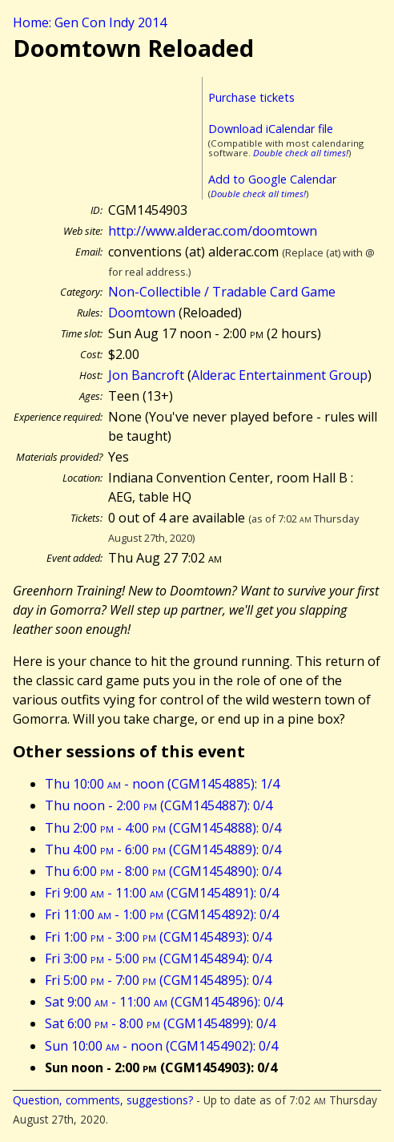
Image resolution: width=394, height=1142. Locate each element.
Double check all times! (300, 153)
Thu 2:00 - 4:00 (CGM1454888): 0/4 (163, 828)
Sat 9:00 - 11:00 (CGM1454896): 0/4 (164, 1002)
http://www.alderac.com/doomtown (212, 231)
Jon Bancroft (146, 375)
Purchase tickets (251, 97)
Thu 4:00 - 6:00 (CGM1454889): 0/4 (163, 849)
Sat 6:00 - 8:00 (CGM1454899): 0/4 (160, 1023)
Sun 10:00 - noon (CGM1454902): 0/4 (161, 1046)
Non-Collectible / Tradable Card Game (222, 292)
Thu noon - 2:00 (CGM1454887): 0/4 (158, 805)
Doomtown (141, 312)
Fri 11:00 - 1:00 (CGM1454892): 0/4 (162, 914)
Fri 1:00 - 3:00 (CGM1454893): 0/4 (158, 937)
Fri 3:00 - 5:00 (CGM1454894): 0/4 (158, 958)
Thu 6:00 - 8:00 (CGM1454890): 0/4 (163, 871)
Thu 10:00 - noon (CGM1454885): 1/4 (162, 784)
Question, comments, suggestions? (103, 1100)
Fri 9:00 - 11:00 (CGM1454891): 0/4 (162, 893)
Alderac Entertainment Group (279, 375)
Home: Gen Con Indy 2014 (90, 22)
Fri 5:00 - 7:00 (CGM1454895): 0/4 (158, 980)
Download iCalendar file (270, 128)
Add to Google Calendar (272, 179)
